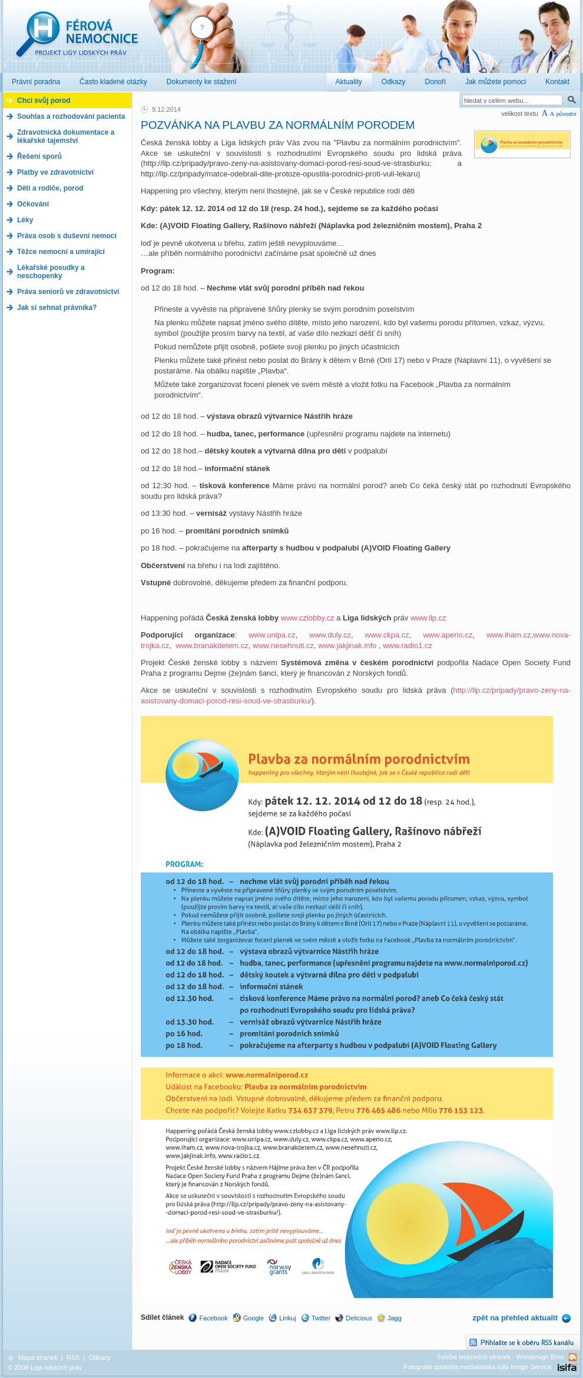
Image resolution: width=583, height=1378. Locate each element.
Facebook (213, 1318)
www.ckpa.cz (387, 634)
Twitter (321, 1318)
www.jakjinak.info (347, 645)
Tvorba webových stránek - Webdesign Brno (500, 1356)
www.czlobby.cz (307, 617)
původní (566, 114)
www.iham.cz (508, 634)
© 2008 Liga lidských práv (45, 1367)
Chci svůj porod (44, 100)
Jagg (394, 1318)
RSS (73, 1357)
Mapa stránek (38, 1357)
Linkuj (287, 1318)
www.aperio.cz (447, 634)
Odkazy (99, 1357)
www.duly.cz (330, 634)
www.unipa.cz (272, 634)
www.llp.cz (428, 617)
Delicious (359, 1318)
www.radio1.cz (407, 645)
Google (253, 1318)
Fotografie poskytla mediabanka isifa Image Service (477, 1366)
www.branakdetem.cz (212, 645)
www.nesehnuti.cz (283, 645)
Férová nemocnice (76, 40)
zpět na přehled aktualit (515, 1317)
